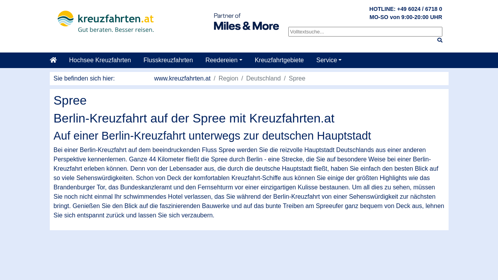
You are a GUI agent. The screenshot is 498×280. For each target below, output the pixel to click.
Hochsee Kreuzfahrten (100, 60)
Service (326, 60)
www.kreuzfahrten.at (182, 78)
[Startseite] (56, 60)
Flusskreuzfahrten (168, 60)
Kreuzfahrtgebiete (279, 60)
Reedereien (221, 60)
